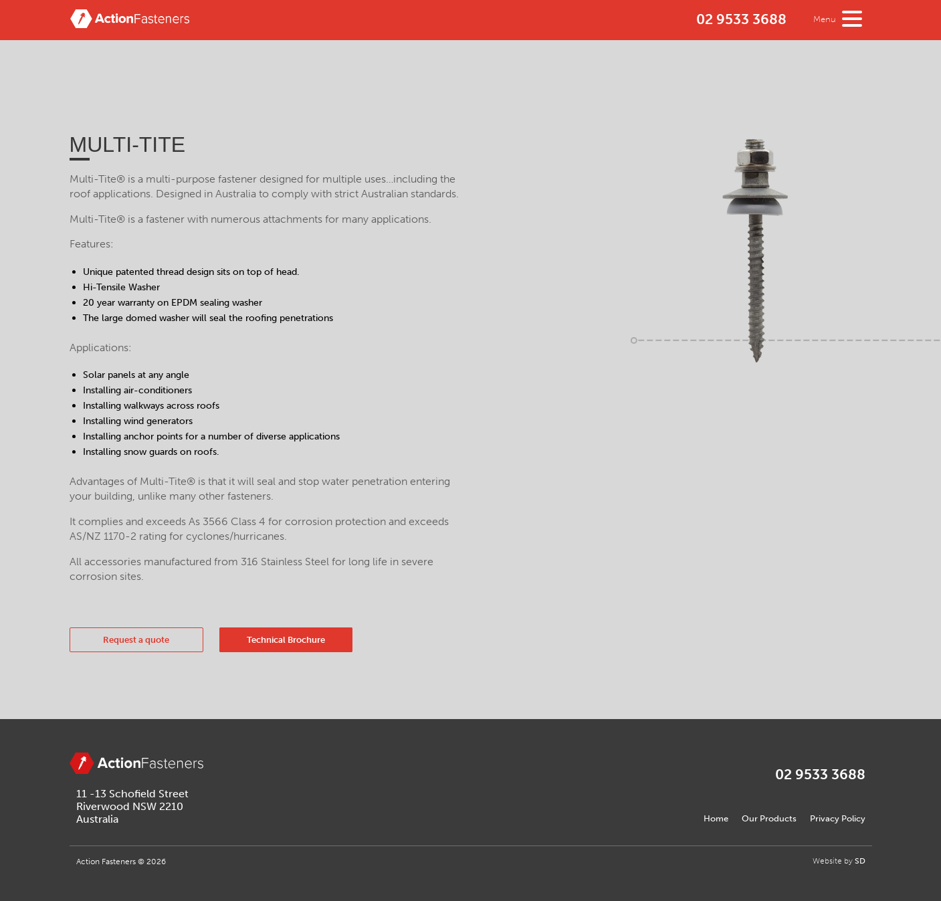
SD (860, 861)
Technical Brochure (286, 640)
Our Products (769, 818)
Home (716, 818)
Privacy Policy (837, 818)
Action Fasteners (130, 22)
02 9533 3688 (741, 19)
